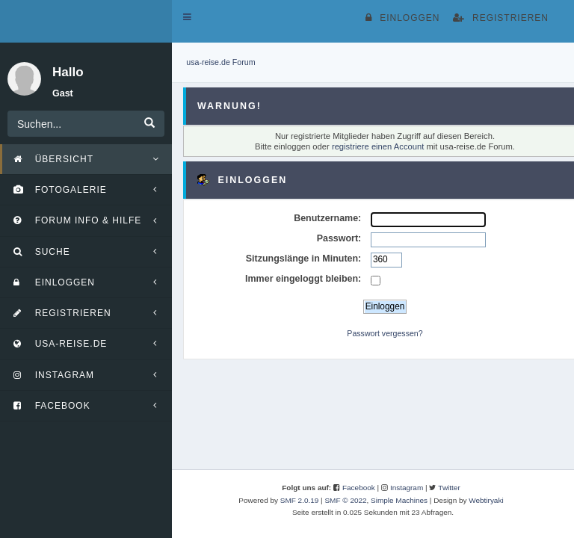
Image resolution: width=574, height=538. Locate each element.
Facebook (358, 487)
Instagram (406, 487)
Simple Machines (399, 500)
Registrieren (501, 18)
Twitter (449, 487)
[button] (187, 17)
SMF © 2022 (345, 500)
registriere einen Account (378, 146)
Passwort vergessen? (384, 333)
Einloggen (402, 18)
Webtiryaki (486, 500)
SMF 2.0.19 (299, 500)
